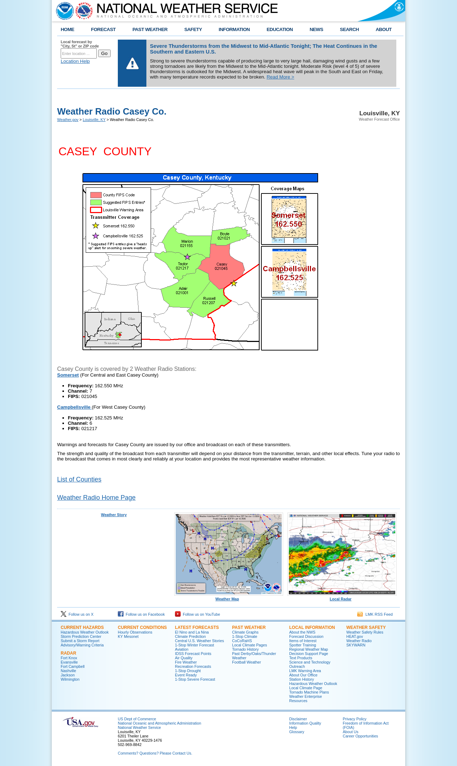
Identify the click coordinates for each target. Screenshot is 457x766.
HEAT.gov (354, 636)
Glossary (296, 732)
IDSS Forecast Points (193, 653)
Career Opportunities (360, 736)
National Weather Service (139, 727)
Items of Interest (302, 641)
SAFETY (193, 29)
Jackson (68, 675)
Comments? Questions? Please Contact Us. (155, 753)
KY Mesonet (128, 636)
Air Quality (183, 658)
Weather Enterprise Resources (305, 698)
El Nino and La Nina (192, 632)
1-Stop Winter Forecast (194, 645)
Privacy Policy (354, 719)
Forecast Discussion (306, 636)
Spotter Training (302, 645)
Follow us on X (77, 614)
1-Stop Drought (188, 671)
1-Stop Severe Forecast (195, 679)
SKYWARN (355, 645)
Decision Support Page (308, 653)
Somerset (68, 375)
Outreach (297, 666)
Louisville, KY (94, 119)
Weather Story (114, 515)
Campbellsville (74, 407)
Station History (301, 679)
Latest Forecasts (197, 627)
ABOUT (384, 29)
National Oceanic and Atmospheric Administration (159, 723)
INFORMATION (234, 29)
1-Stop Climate (244, 636)
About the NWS (302, 632)
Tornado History (245, 649)
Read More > (280, 77)
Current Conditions (142, 627)
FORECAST (103, 29)
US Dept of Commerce (137, 719)
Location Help (75, 61)
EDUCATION (280, 29)
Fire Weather (186, 662)
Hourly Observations (135, 632)
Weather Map (228, 597)
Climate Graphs (245, 632)
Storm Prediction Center (81, 636)
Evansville (69, 662)
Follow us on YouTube (197, 614)
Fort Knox (69, 658)
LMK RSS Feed (375, 614)
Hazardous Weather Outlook (85, 632)
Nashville (68, 671)
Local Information (312, 627)
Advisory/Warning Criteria (82, 645)
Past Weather (249, 627)
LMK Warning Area (305, 671)
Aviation (182, 649)
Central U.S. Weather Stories (199, 641)
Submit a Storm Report (80, 641)
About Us (350, 732)
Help (293, 727)
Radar (68, 653)
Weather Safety (366, 627)
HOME (67, 29)
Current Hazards (82, 627)
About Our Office (303, 675)
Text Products (300, 658)
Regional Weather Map (308, 649)
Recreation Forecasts (193, 666)
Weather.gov (68, 119)
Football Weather (246, 662)
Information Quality (305, 723)
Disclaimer (298, 719)
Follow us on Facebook (141, 614)
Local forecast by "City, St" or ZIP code (80, 44)
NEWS (316, 29)
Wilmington (70, 679)
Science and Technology (309, 662)
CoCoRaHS (242, 641)
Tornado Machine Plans (309, 692)
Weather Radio (359, 641)
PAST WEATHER (149, 29)
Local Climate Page (305, 688)
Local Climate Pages (249, 645)
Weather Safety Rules (364, 632)
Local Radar (342, 597)
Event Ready (186, 675)
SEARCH (349, 29)
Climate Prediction (190, 636)
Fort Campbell (73, 666)
